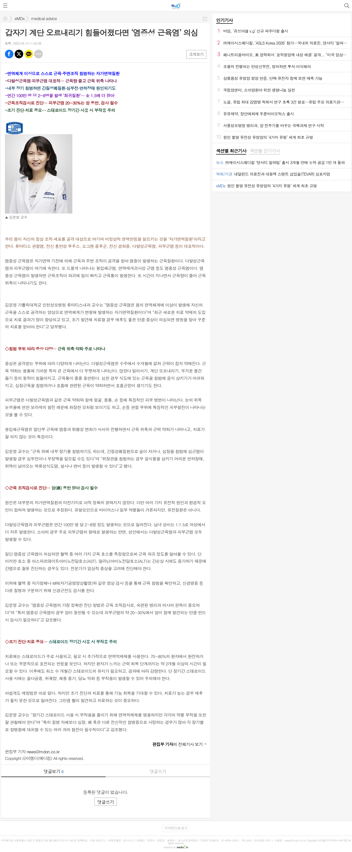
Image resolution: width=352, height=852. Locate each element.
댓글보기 (53, 771)
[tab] (231, 151)
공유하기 (205, 19)
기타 (38, 54)
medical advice (44, 18)
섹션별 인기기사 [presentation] (265, 151)
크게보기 (196, 54)
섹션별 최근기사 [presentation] (231, 151)
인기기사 (224, 20)
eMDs (19, 18)
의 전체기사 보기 (177, 744)
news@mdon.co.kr (43, 752)
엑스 (19, 54)
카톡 (28, 54)
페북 (9, 54)
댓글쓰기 (158, 771)
